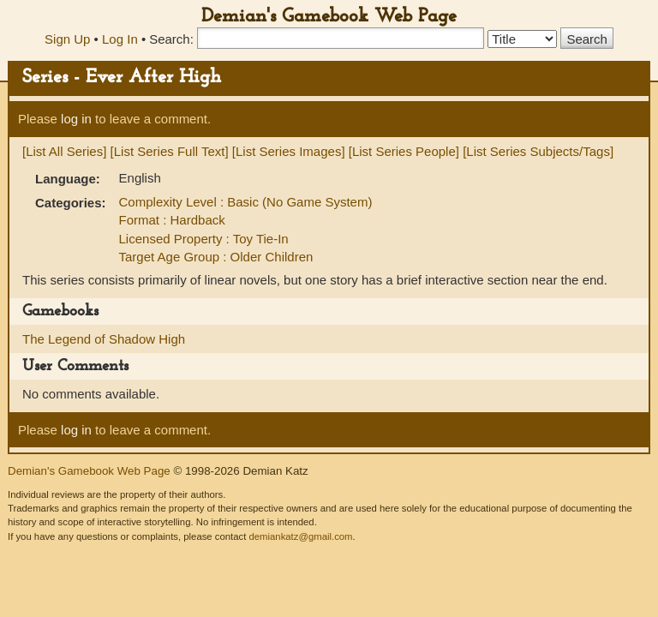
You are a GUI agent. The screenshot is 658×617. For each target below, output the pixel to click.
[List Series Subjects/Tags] (538, 151)
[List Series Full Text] (170, 151)
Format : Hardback (172, 220)
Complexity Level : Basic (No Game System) (246, 202)
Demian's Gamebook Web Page (329, 17)
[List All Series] (64, 151)
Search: (171, 39)
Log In (120, 39)
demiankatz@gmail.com (300, 536)
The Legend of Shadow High (103, 339)
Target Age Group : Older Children (216, 256)
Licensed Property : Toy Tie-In (204, 238)
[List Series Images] (288, 151)
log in (76, 118)
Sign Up (67, 39)
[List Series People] (404, 151)
